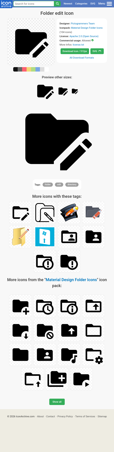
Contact (50, 416)
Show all (57, 401)
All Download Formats (82, 57)
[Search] (57, 4)
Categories (81, 3)
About (40, 416)
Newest (68, 3)
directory (72, 184)
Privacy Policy (65, 416)
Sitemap (102, 416)
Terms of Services (85, 416)
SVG (92, 3)
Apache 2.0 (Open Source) (83, 36)
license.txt (78, 44)
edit (59, 184)
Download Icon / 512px (75, 51)
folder (48, 184)
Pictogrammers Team (83, 23)
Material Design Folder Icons (87, 27)
